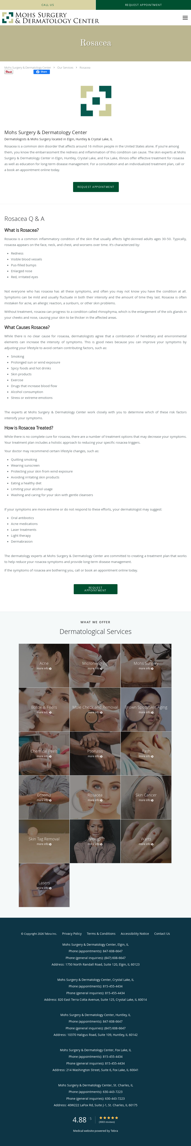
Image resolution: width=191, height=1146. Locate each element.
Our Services (65, 67)
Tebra (114, 1131)
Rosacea (85, 67)
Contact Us (162, 933)
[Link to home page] (49, 17)
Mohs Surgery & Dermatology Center (27, 67)
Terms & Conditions (101, 933)
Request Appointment (95, 187)
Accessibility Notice (135, 933)
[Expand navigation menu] (185, 18)
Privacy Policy (72, 933)
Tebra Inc (50, 934)
